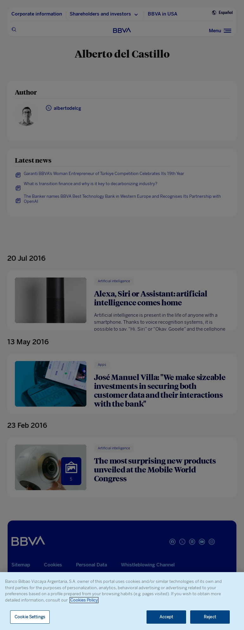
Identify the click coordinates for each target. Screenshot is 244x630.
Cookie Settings (30, 616)
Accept (166, 616)
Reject (210, 616)
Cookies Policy (84, 600)
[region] (122, 601)
